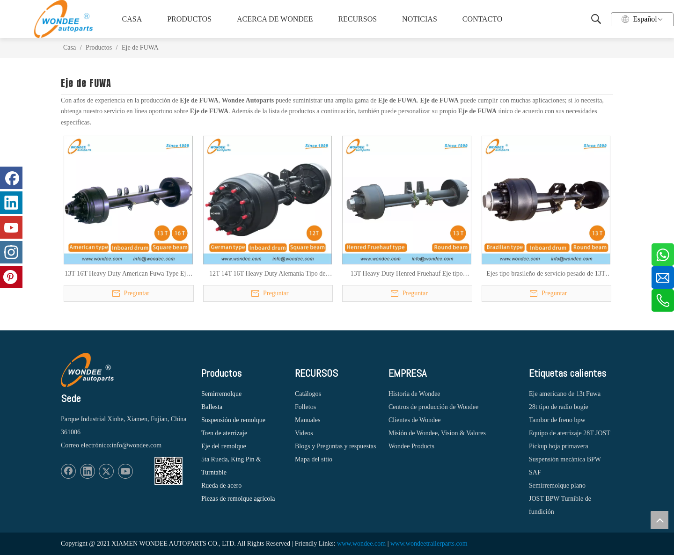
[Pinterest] (11, 277)
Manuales (307, 420)
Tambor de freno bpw (557, 420)
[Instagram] (11, 252)
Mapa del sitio (313, 459)
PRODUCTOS (189, 19)
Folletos (305, 406)
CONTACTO (482, 19)
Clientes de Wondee (414, 420)
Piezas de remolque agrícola (238, 498)
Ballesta (211, 406)
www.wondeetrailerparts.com (429, 543)
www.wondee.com (361, 543)
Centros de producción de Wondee (433, 406)
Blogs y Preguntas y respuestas (335, 446)
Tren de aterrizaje (224, 433)
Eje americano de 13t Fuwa (565, 393)
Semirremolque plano (557, 485)
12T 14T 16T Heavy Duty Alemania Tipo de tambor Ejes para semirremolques (267, 274)
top (659, 520)
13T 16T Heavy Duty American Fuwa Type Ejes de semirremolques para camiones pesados (128, 274)
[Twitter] (106, 471)
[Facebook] (68, 471)
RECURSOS (357, 19)
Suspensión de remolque (233, 420)
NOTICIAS (419, 19)
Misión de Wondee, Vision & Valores (437, 433)
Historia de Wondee (414, 393)
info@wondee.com (136, 445)
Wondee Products (411, 446)
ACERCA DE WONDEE (273, 19)
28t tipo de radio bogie (558, 406)
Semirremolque (221, 393)
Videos (304, 433)
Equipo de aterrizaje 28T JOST (569, 433)
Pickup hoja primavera (558, 446)
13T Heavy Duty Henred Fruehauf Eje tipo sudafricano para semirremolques (407, 274)
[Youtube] (125, 471)
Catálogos (308, 393)
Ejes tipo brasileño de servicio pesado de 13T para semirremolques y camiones (545, 274)
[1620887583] (168, 471)
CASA (132, 19)
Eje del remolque (223, 446)
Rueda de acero (221, 485)
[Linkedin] (87, 471)
